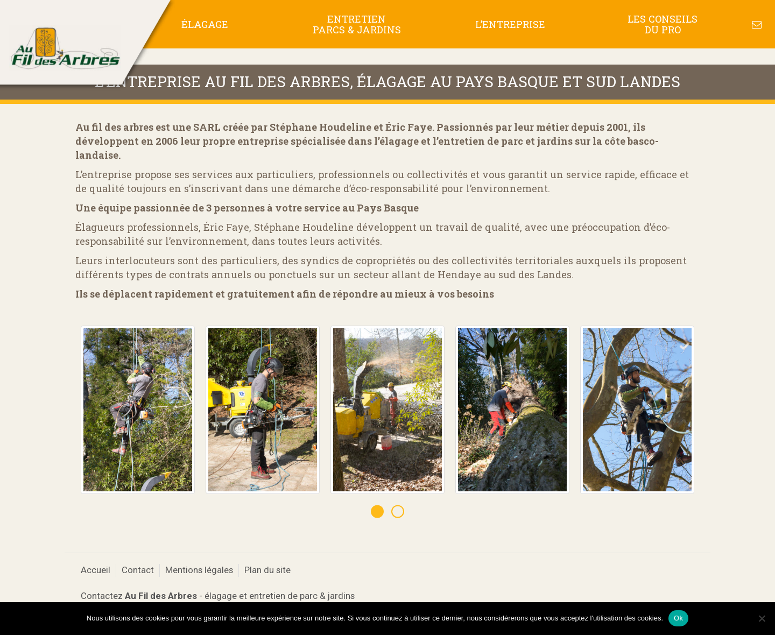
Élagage (204, 24)
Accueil (95, 570)
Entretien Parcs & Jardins (357, 24)
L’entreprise (510, 24)
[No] (761, 618)
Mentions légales (199, 570)
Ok (678, 618)
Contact (138, 570)
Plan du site (267, 570)
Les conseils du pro (663, 24)
